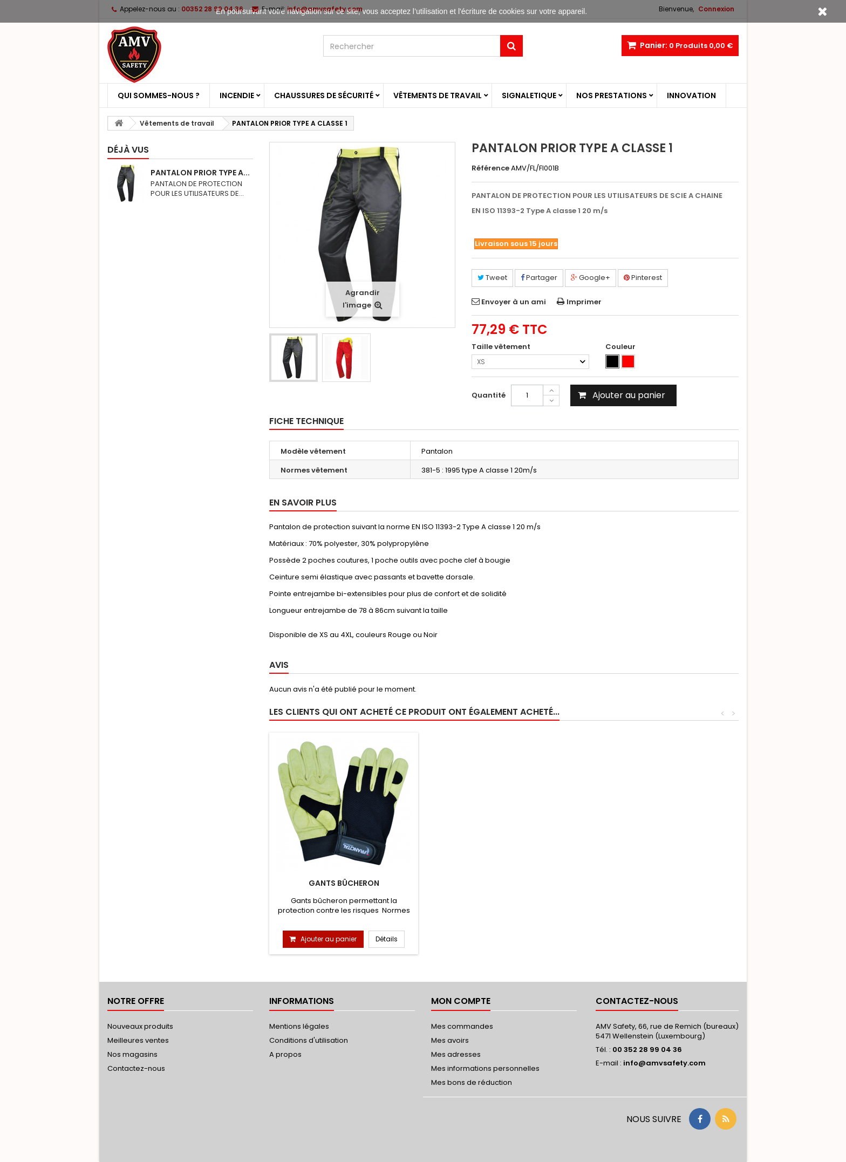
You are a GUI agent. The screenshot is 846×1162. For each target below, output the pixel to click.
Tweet (492, 277)
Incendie (237, 95)
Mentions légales (299, 1026)
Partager (539, 277)
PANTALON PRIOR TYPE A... (200, 172)
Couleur (621, 347)
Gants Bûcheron (344, 883)
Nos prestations (611, 95)
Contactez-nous (136, 1068)
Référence (490, 168)
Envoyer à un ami (513, 302)
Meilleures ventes (138, 1040)
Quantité (489, 395)
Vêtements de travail (437, 95)
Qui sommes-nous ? (159, 95)
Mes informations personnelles (485, 1068)
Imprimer (584, 302)
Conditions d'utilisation (308, 1040)
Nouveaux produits (140, 1026)
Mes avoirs (450, 1040)
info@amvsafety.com (664, 1063)
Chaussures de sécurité (323, 95)
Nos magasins (132, 1054)
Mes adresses (456, 1054)
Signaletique (529, 95)
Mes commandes (462, 1026)
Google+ (590, 277)
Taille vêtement (502, 347)
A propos (285, 1054)
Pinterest (643, 277)
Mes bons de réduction (471, 1082)
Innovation (691, 95)
